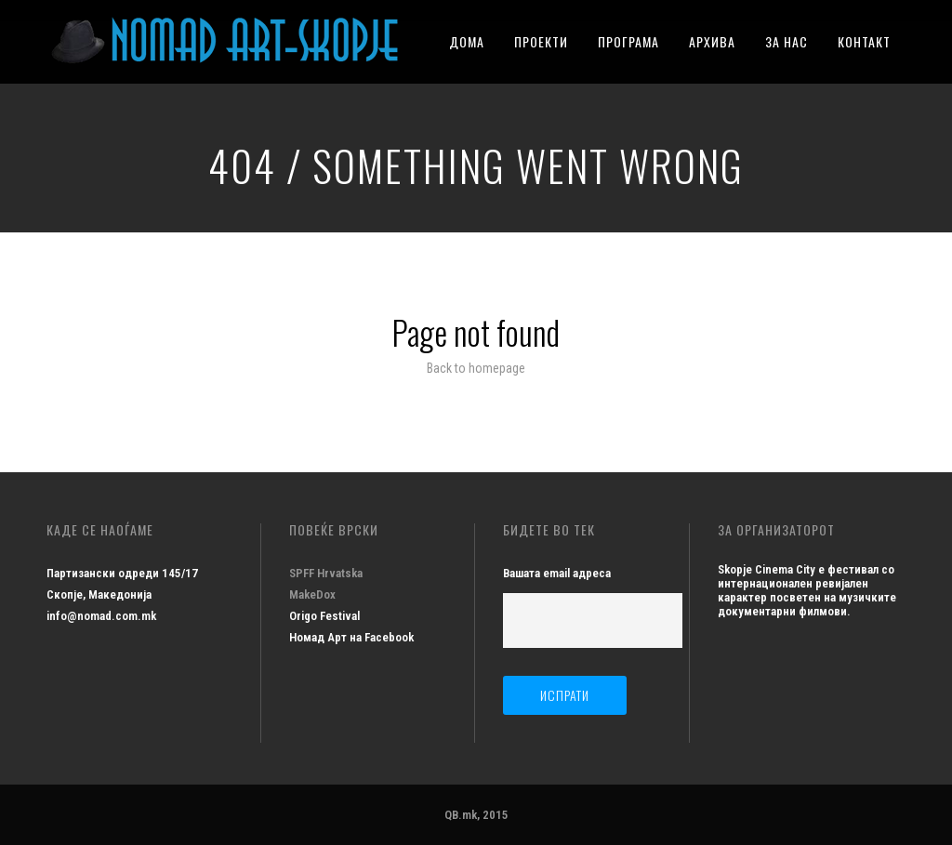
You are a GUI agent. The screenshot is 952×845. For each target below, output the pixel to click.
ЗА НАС (786, 41)
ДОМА (466, 41)
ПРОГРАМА (628, 41)
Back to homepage (476, 368)
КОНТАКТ (864, 41)
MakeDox (312, 594)
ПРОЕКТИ (541, 41)
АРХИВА (712, 41)
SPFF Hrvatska (326, 573)
